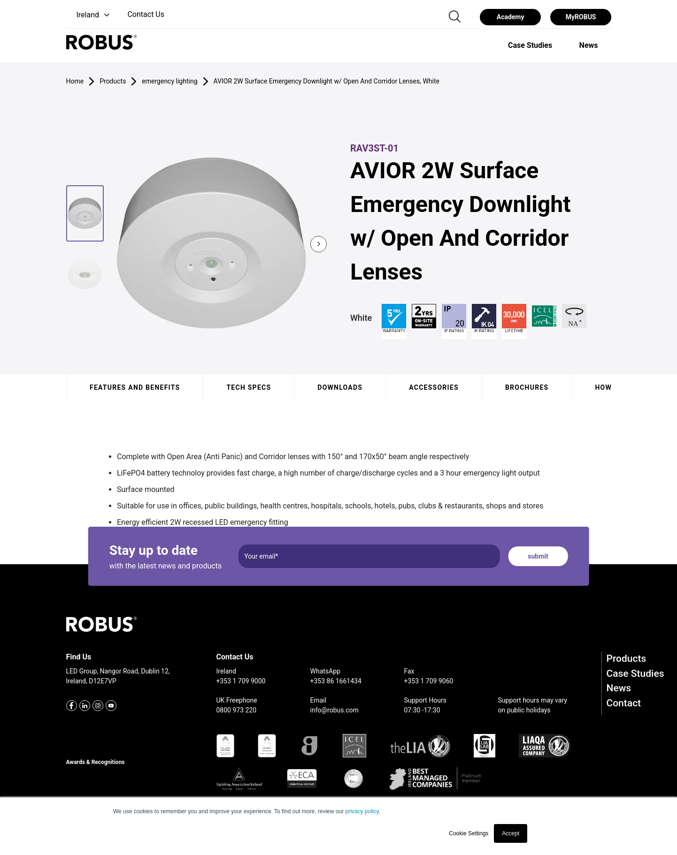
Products (626, 658)
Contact (624, 703)
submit (538, 556)
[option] (530, 45)
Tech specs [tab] (248, 387)
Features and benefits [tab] (135, 387)
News (619, 688)
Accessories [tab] (434, 387)
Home (75, 81)
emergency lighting (169, 81)
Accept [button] (510, 833)
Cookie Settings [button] (468, 833)
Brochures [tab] (526, 387)
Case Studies (635, 673)
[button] (89, 15)
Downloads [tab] (339, 387)
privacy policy (361, 811)
